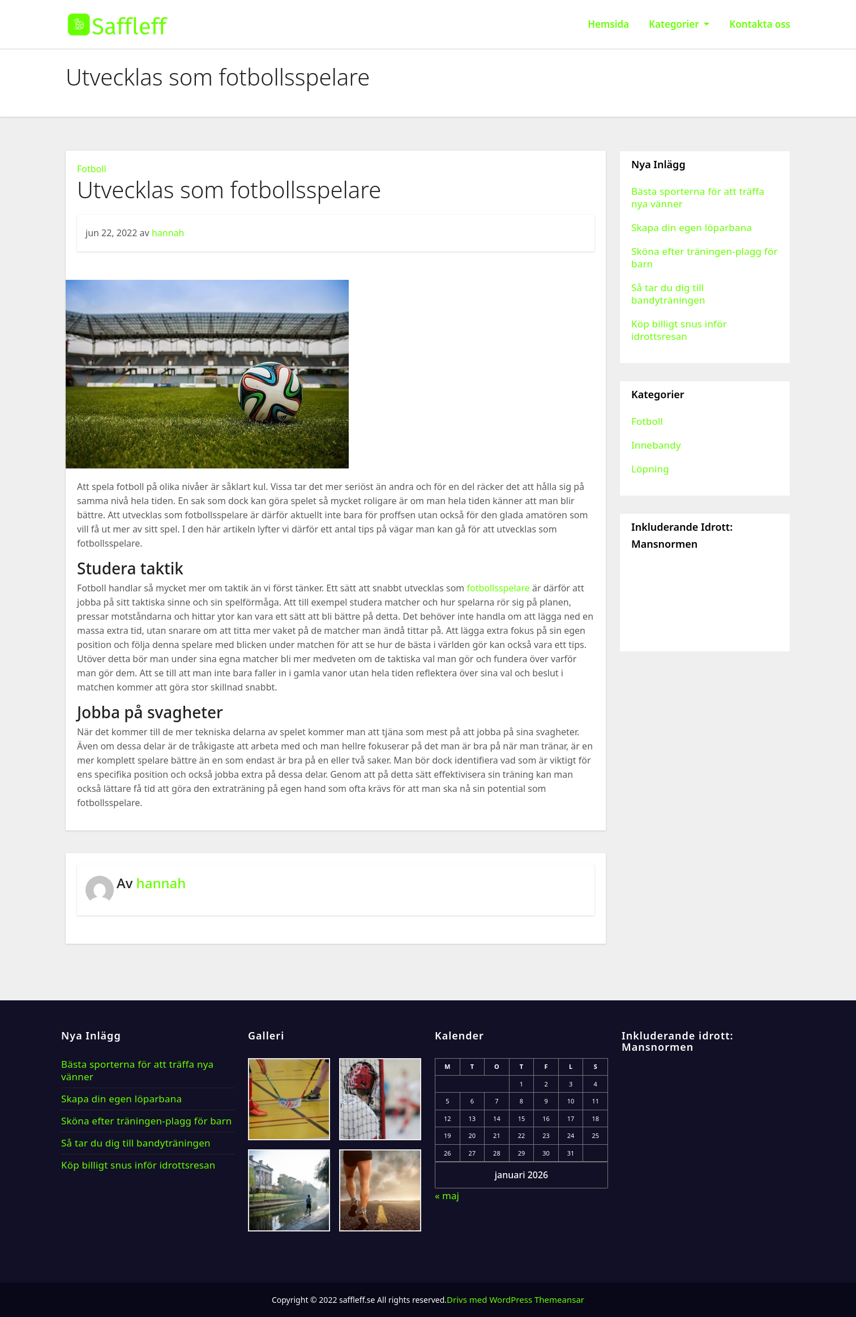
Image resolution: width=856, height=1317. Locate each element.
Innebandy (656, 444)
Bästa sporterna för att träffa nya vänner (697, 197)
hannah (168, 233)
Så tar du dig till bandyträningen (668, 293)
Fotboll (91, 169)
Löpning (650, 468)
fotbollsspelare (497, 588)
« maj (447, 1195)
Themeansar (559, 1299)
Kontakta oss (759, 24)
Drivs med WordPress (490, 1299)
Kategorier (679, 24)
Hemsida (608, 24)
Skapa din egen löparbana (691, 227)
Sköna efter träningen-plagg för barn (704, 257)
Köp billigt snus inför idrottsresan (679, 330)
